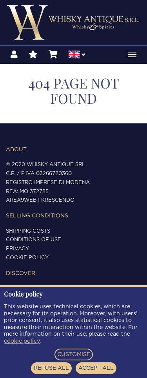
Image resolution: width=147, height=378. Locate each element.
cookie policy (22, 341)
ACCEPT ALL (96, 368)
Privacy (17, 248)
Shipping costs (28, 231)
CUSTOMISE (73, 354)
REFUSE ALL (51, 368)
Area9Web (21, 200)
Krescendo (57, 200)
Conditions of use (33, 239)
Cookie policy (27, 257)
